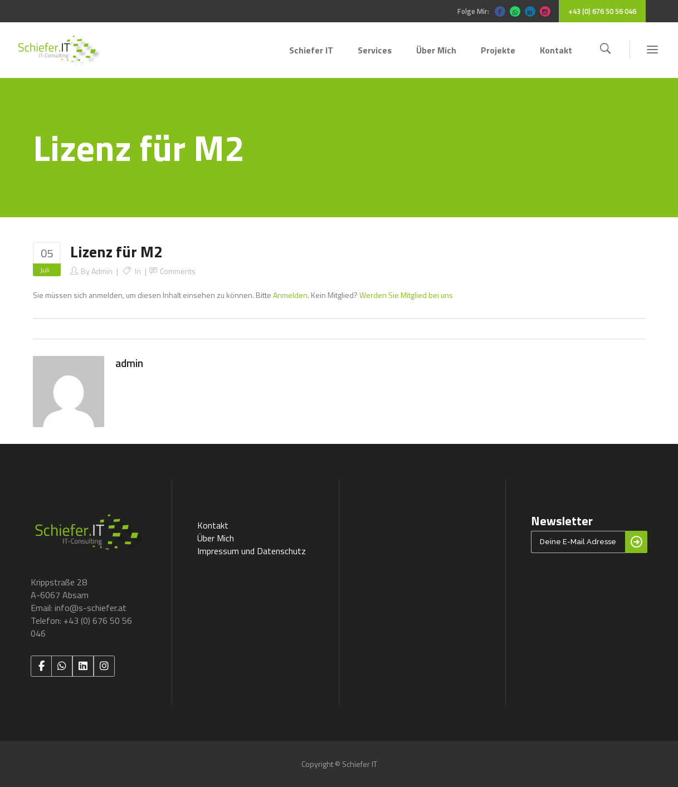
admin (102, 271)
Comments (178, 271)
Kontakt (212, 525)
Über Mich (215, 538)
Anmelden (290, 295)
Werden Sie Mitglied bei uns (406, 295)
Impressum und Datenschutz (251, 551)
